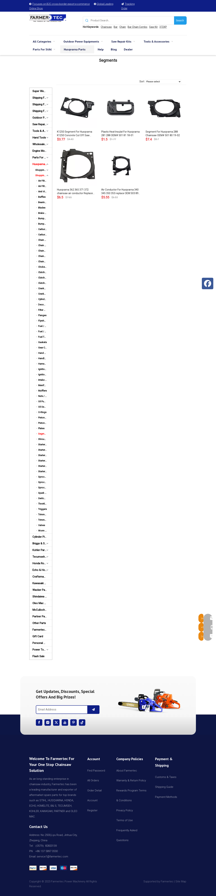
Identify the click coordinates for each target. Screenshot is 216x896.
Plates (41, 428)
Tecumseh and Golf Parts (42, 556)
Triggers (42, 509)
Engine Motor (40, 151)
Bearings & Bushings (45, 202)
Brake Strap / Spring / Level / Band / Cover (45, 213)
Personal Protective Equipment (42, 643)
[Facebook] (39, 722)
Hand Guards (45, 353)
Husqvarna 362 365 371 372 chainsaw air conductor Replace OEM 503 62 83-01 (75, 191)
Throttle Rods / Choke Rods (45, 503)
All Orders (93, 780)
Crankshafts (44, 293)
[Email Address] (61, 710)
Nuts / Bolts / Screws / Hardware (45, 396)
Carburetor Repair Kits (45, 234)
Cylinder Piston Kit (42, 536)
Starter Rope (44, 466)
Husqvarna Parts (42, 164)
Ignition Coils (45, 369)
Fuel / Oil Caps (45, 331)
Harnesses (43, 363)
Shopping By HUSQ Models (43, 170)
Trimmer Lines (45, 520)
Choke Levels (45, 267)
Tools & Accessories (42, 131)
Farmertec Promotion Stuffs (42, 629)
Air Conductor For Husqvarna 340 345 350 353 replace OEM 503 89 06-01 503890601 (120, 191)
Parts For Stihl (40, 157)
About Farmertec (126, 770)
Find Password (96, 770)
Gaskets (42, 342)
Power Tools (39, 649)
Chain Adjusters (45, 240)
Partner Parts (40, 616)
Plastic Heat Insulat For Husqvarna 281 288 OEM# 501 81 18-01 (120, 133)
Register (92, 810)
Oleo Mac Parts (41, 603)
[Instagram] (47, 722)
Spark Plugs (44, 493)
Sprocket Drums (45, 482)
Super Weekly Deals (42, 91)
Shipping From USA (42, 97)
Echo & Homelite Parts (42, 570)
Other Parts (39, 623)
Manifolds (43, 385)
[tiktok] (82, 722)
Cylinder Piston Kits (45, 299)
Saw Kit (153, 26)
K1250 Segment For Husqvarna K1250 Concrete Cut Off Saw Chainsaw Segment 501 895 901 (75, 133)
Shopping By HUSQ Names (43, 175)
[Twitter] (56, 722)
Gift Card (37, 636)
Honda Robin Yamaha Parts (42, 563)
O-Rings (42, 412)
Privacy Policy (124, 810)
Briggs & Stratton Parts (42, 543)
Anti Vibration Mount (45, 191)
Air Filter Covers (45, 186)
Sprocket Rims (45, 487)
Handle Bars (44, 358)
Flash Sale (38, 656)
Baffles (42, 197)
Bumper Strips (45, 223)
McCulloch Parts (42, 609)
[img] (148, 699)
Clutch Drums (45, 283)
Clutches (42, 272)
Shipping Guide (164, 787)
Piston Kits (43, 417)
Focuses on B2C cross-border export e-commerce (61, 4)
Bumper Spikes (45, 218)
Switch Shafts (45, 498)
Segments (43, 433)
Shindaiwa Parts (41, 596)
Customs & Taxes (165, 777)
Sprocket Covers (45, 476)
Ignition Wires (45, 374)
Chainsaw (106, 26)
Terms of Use (124, 820)
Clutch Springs (45, 277)
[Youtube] (65, 722)
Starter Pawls (45, 455)
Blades (41, 207)
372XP (163, 26)
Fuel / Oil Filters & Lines (45, 326)
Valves (41, 525)
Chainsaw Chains (45, 256)
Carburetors (44, 229)
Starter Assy (44, 444)
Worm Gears (44, 530)
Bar (116, 26)
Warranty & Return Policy (131, 780)
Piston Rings (44, 423)
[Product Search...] (132, 20)
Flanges (42, 315)
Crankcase (43, 288)
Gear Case (43, 347)
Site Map (181, 881)
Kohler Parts (39, 550)
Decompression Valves (45, 304)
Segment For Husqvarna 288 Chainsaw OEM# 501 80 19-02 (163, 133)
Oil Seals (42, 406)
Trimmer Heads (45, 514)
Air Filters (43, 180)
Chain (122, 26)
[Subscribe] (93, 709)
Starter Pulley (44, 460)
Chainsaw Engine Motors (45, 261)
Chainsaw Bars (45, 250)
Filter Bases (44, 310)
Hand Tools (39, 137)
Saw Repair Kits (41, 124)
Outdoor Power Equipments (42, 117)
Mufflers (42, 390)
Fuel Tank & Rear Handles (45, 337)
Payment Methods (166, 797)
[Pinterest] (73, 722)
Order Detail (94, 790)
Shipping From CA (42, 111)
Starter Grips (44, 450)
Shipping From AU (42, 104)
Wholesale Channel (42, 144)
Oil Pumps (43, 401)
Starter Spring (45, 471)
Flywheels (43, 320)
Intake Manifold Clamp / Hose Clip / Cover (45, 380)
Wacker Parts (40, 590)
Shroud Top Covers (45, 439)
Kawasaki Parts (41, 583)
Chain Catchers (45, 245)
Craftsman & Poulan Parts (42, 576)
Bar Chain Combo (137, 26)
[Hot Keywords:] (180, 20)
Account (92, 800)
